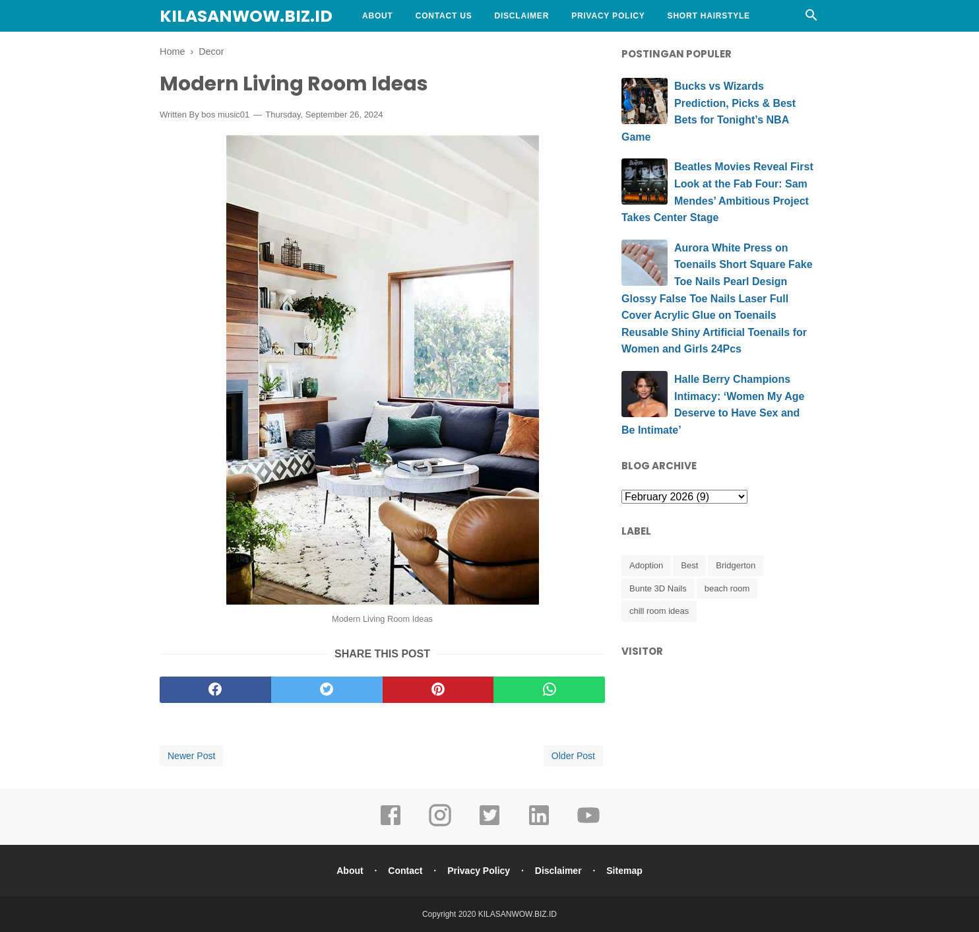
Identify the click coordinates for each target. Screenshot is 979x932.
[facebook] (215, 690)
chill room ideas (659, 611)
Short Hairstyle (709, 15)
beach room (727, 588)
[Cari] (811, 19)
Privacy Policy (608, 15)
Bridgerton (735, 565)
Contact (405, 870)
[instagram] (440, 824)
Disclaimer (521, 15)
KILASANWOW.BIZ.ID (246, 16)
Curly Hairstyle (402, 47)
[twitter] (327, 690)
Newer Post (191, 755)
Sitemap (624, 870)
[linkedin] (539, 824)
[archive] (684, 497)
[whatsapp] (549, 690)
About (377, 15)
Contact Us (444, 15)
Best (689, 565)
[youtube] (588, 824)
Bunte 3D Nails (658, 588)
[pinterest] (438, 690)
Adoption (646, 565)
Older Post (573, 755)
